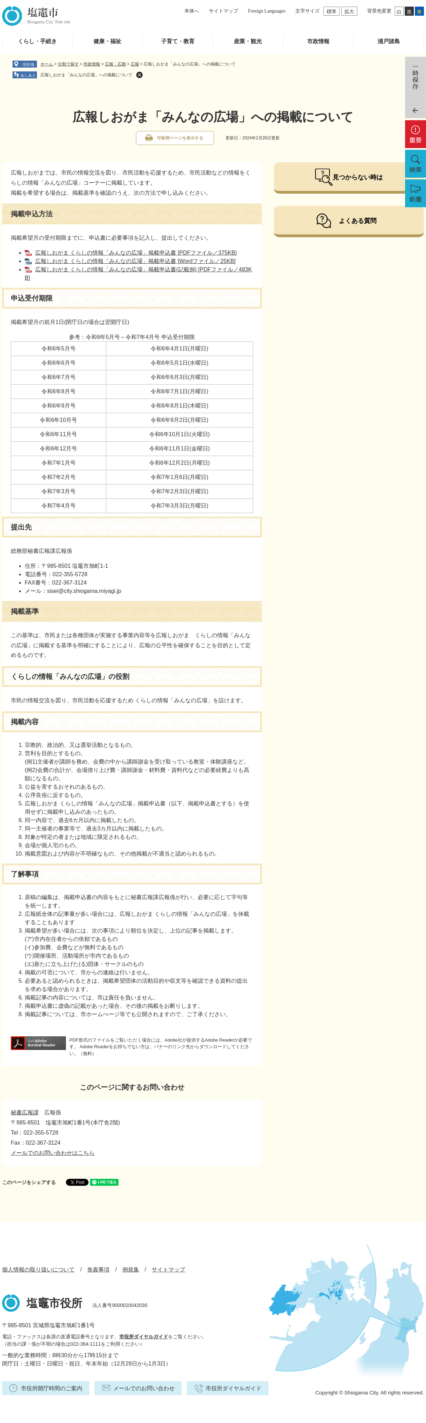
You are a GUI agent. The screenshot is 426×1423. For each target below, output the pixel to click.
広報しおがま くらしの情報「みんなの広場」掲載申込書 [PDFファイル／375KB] (136, 253)
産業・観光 (248, 41)
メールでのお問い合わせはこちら (52, 1153)
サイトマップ (223, 11)
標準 (331, 11)
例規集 (130, 1270)
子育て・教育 (178, 41)
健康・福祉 (107, 41)
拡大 (349, 11)
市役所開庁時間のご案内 (51, 1388)
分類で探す (68, 64)
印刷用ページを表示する (180, 138)
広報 (135, 64)
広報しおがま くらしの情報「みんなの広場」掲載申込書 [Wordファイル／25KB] (135, 261)
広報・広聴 (115, 64)
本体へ (191, 11)
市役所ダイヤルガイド (143, 1336)
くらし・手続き (37, 41)
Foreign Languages (267, 11)
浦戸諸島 (389, 41)
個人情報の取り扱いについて (38, 1270)
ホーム (46, 64)
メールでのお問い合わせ (144, 1388)
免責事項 (98, 1270)
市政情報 (318, 41)
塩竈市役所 (54, 1303)
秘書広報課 (25, 1112)
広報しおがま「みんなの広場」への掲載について (86, 74)
